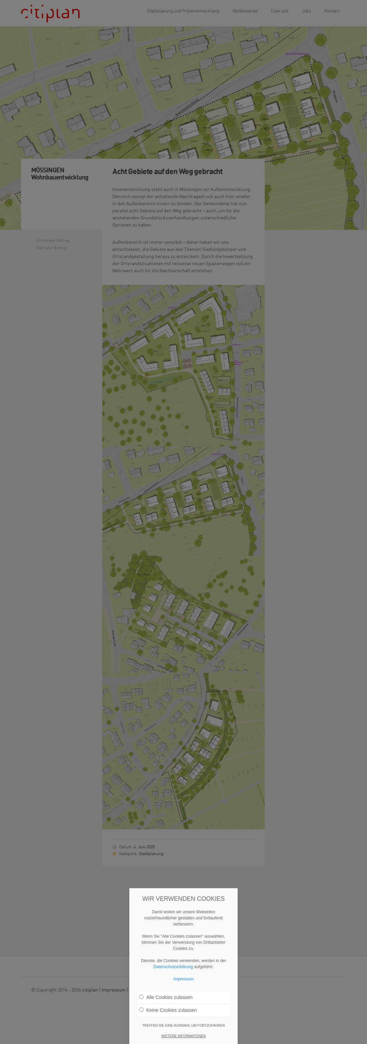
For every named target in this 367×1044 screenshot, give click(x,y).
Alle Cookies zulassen (166, 997)
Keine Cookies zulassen (168, 1010)
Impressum (183, 979)
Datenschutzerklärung (173, 966)
